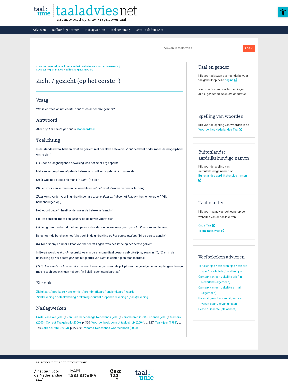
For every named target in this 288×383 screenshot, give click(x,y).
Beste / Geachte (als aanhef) (217, 309)
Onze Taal (206, 225)
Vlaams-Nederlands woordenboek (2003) (111, 328)
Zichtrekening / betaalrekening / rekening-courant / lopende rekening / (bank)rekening (92, 297)
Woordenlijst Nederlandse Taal (220, 129)
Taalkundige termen (65, 30)
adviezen (41, 66)
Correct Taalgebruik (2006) (63, 322)
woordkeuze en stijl (109, 66)
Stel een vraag (120, 30)
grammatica (56, 69)
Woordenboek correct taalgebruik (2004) (117, 322)
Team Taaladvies (211, 231)
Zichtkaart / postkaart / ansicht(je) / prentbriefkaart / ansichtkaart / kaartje (85, 292)
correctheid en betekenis (82, 66)
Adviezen (39, 30)
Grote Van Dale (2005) (50, 317)
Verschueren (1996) (135, 317)
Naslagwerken (95, 30)
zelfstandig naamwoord (79, 69)
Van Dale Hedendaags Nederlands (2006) (93, 317)
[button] (283, 12)
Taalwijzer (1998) (166, 322)
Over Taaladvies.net (149, 30)
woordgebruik (57, 66)
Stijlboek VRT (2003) (55, 328)
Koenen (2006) (158, 317)
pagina (231, 80)
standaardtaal (86, 129)
